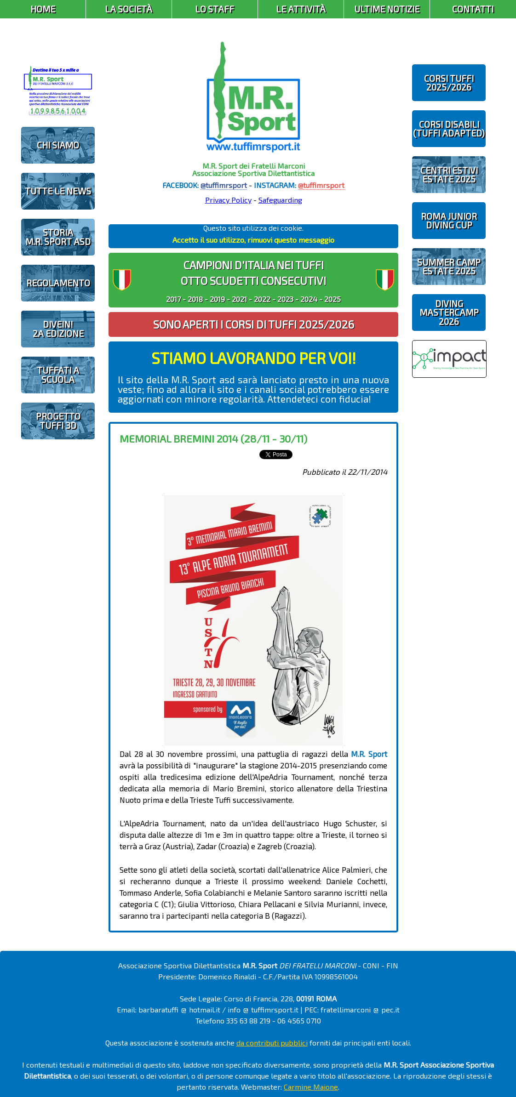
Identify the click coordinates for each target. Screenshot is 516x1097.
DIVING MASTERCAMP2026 (449, 312)
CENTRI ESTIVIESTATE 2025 (449, 174)
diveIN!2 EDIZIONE (58, 328)
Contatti (472, 9)
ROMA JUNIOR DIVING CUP (449, 220)
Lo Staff (214, 9)
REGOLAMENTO (58, 283)
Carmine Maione (311, 1086)
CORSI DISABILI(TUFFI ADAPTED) (449, 128)
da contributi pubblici (272, 1042)
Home (42, 9)
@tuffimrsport (224, 185)
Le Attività (301, 9)
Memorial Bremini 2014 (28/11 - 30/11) (213, 438)
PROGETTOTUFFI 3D (58, 420)
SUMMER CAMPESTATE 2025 (449, 266)
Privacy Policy (228, 199)
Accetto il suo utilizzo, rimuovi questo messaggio (253, 239)
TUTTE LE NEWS (58, 191)
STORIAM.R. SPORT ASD (58, 236)
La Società (128, 9)
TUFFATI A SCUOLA (58, 374)
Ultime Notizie (386, 9)
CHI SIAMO (58, 145)
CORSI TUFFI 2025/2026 (449, 82)
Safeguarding (280, 199)
